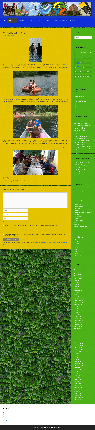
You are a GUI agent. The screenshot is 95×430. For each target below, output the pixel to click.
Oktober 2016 (78, 367)
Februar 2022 (77, 280)
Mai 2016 (76, 373)
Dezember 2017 (78, 344)
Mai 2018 (76, 334)
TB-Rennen (77, 245)
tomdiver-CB (18, 99)
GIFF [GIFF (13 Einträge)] (76, 134)
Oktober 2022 (78, 279)
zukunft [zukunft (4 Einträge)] (76, 149)
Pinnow (9, 179)
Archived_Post (78, 201)
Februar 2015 (77, 393)
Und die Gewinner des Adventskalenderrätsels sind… (82, 97)
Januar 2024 (77, 275)
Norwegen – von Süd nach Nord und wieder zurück (82, 236)
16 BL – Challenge (79, 191)
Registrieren (6, 413)
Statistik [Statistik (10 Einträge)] (88, 146)
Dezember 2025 (78, 271)
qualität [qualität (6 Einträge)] (87, 144)
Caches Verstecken (79, 206)
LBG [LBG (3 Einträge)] (90, 136)
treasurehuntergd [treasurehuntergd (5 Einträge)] (86, 148)
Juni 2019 (76, 308)
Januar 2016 (77, 381)
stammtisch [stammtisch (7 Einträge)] (83, 146)
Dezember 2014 (78, 397)
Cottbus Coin (77, 210)
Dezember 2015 (78, 383)
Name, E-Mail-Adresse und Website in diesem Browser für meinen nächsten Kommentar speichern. (31, 225)
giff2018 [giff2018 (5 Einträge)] (80, 134)
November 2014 (78, 399)
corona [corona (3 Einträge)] (75, 123)
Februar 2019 (77, 316)
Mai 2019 (76, 310)
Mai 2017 (76, 357)
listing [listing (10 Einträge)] (76, 138)
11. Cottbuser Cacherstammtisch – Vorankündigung (16, 181)
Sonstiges (74, 20)
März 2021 (77, 284)
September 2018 (78, 326)
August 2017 (77, 352)
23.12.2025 (77, 105)
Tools (49, 20)
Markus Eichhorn (78, 162)
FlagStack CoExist (79, 220)
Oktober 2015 (78, 387)
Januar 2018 (77, 342)
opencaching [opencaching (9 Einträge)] (78, 140)
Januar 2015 (77, 395)
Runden (76, 241)
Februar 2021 (77, 286)
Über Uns (76, 253)
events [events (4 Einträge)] (89, 123)
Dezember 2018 (78, 320)
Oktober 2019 (78, 304)
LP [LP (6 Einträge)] (79, 138)
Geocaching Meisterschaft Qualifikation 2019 (81, 227)
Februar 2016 (77, 379)
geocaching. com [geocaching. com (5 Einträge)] (78, 130)
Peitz (75, 239)
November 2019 (78, 302)
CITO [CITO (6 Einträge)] (88, 121)
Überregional (77, 255)
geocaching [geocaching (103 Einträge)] (80, 128)
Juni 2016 (76, 371)
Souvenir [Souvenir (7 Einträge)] (76, 146)
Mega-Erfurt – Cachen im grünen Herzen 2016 (15, 180)
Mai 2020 (76, 292)
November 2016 (78, 365)
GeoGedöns (77, 230)
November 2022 (78, 277)
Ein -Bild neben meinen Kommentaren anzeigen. (20, 222)
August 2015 (77, 389)
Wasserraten (22, 179)
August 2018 (77, 328)
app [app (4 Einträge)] (80, 121)
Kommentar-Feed (7, 418)
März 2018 (77, 338)
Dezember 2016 (78, 363)
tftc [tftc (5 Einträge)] (75, 148)
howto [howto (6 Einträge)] (87, 136)
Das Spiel (23, 20)
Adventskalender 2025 (60, 20)
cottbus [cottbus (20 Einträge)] (80, 123)
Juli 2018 (76, 330)
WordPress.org (7, 420)
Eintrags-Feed (6, 416)
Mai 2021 (76, 282)
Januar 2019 (77, 318)
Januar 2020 (77, 298)
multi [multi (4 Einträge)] (84, 138)
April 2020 (77, 294)
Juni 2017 (76, 355)
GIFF (75, 232)
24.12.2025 (77, 103)
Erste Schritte (77, 216)
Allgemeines (77, 197)
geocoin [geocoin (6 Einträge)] (85, 130)
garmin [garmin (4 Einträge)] (81, 125)
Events (41, 20)
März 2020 (77, 296)
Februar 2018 (77, 340)
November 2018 (78, 322)
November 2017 (78, 346)
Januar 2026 (77, 269)
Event (6, 179)
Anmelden (6, 415)
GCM (75, 222)
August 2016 (77, 369)
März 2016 (77, 377)
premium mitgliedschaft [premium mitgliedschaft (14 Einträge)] (79, 143)
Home (3, 20)
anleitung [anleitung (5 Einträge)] (76, 121)
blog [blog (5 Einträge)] (86, 121)
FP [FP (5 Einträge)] (77, 125)
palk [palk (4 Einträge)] (87, 140)
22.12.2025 (77, 107)
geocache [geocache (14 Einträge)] (87, 125)
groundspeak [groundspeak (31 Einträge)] (80, 136)
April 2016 (77, 375)
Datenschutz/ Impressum (10, 25)
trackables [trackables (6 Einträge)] (79, 148)
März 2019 (77, 314)
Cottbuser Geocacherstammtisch (83, 212)
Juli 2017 (76, 353)
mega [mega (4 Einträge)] (81, 138)
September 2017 (78, 350)
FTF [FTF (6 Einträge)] (79, 125)
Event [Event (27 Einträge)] (85, 123)
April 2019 (77, 312)
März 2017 (77, 359)
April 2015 (77, 391)
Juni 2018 (76, 332)
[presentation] (15, 230)
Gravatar (9, 222)
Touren (32, 20)
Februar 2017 (77, 361)
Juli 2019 (76, 306)
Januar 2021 (77, 288)
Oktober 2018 (78, 324)
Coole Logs (77, 208)
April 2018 (77, 336)
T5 (12, 179)
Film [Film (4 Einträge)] (75, 125)
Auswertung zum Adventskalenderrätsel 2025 (81, 100)
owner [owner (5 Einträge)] (83, 140)
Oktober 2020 (78, 290)
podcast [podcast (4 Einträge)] (76, 142)
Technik (76, 247)
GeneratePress (57, 427)
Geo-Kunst (77, 224)
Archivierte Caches (79, 203)
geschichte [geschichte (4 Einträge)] (88, 132)
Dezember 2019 (78, 300)
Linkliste (76, 234)
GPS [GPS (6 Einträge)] (83, 134)
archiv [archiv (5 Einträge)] (82, 121)
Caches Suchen (78, 204)
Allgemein (12, 20)
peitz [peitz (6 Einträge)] (89, 140)
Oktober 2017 (78, 348)
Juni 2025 (76, 273)
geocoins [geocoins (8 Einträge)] (77, 132)
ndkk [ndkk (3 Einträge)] (86, 138)
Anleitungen (77, 199)
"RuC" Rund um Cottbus (80, 189)
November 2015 (78, 385)
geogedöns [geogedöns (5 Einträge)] (82, 132)
